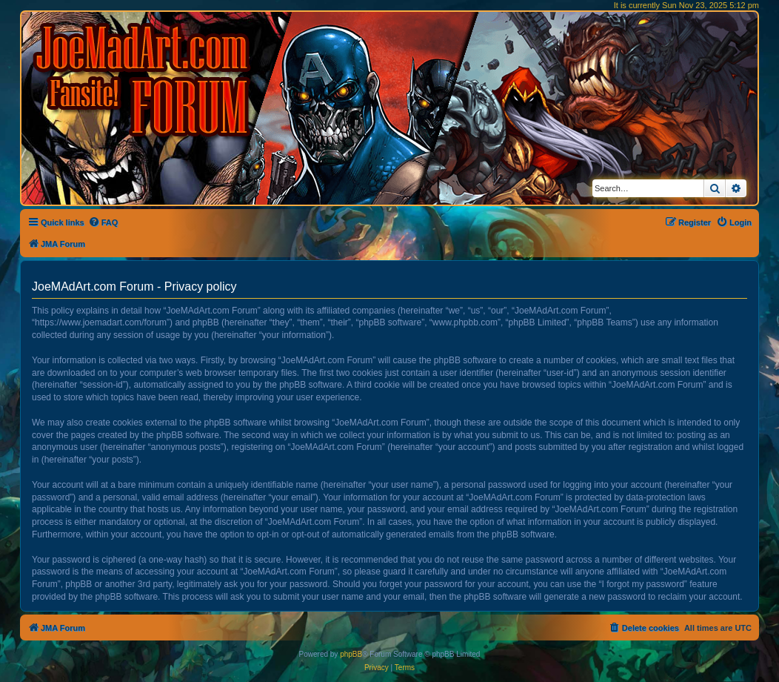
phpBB (351, 654)
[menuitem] (103, 222)
